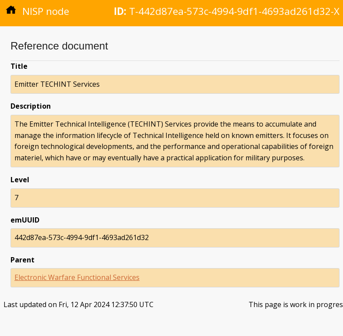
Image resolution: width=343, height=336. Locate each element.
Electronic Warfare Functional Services (77, 277)
